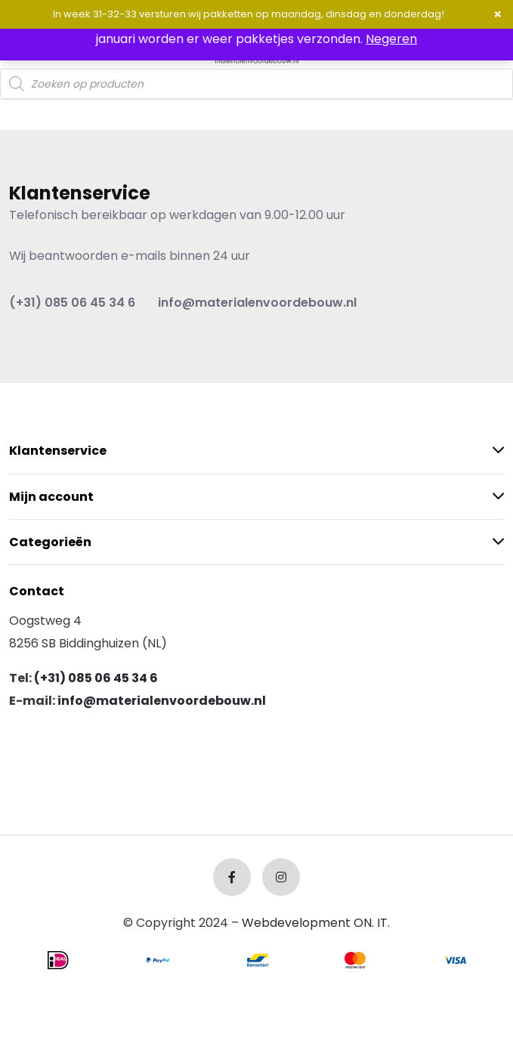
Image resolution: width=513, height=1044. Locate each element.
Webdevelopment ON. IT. (316, 922)
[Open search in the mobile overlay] (256, 84)
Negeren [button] (391, 39)
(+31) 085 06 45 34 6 (72, 302)
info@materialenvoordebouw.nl (257, 302)
